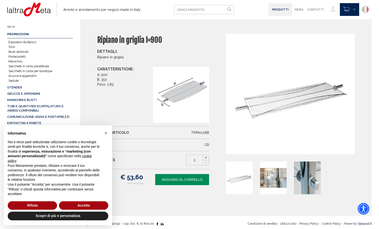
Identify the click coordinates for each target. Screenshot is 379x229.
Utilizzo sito (288, 223)
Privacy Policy (308, 223)
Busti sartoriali (18, 52)
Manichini (15, 61)
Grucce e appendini (22, 76)
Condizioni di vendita (262, 223)
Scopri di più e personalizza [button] (58, 216)
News (299, 9)
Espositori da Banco (22, 42)
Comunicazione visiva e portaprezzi (38, 117)
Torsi (11, 47)
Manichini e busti (21, 100)
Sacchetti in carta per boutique (30, 71)
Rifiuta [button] (32, 205)
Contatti (315, 9)
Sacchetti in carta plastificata (28, 66)
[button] (106, 133)
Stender (14, 87)
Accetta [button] (84, 205)
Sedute (13, 80)
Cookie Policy (331, 223)
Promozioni (18, 34)
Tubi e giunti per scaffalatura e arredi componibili (35, 108)
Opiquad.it (364, 223)
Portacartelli (17, 56)
